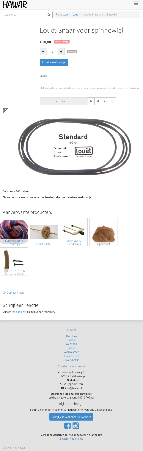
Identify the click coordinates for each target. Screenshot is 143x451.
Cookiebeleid (71, 356)
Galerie (71, 348)
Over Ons (71, 336)
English (63, 438)
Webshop (71, 344)
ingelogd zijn (19, 312)
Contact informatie (71, 366)
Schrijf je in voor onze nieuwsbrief (71, 417)
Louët (75, 14)
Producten (61, 14)
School (72, 340)
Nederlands (76, 438)
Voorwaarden (71, 352)
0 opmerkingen (15, 292)
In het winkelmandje (53, 62)
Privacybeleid (71, 360)
